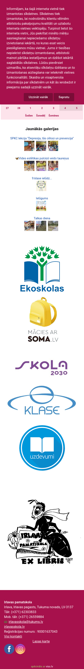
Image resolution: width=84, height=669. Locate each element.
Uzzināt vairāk (38, 97)
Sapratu (64, 97)
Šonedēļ (40, 115)
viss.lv (49, 666)
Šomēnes (54, 115)
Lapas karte (41, 641)
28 (18, 108)
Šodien (29, 115)
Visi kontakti (13, 636)
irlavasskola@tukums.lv (26, 622)
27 (7, 108)
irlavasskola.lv (14, 627)
